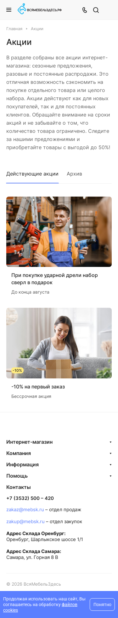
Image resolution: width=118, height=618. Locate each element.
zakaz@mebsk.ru (25, 509)
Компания (18, 453)
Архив (74, 174)
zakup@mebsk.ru (25, 521)
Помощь (17, 476)
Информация (22, 464)
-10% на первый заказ (38, 386)
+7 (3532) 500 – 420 (30, 498)
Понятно (102, 604)
